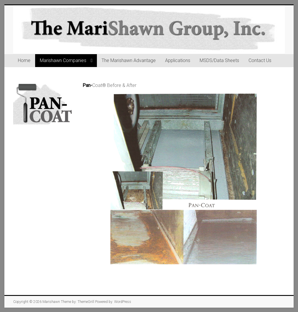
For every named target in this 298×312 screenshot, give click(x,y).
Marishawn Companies (63, 60)
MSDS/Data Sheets (219, 60)
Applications (177, 60)
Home (24, 60)
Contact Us (260, 60)
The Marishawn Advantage (129, 60)
